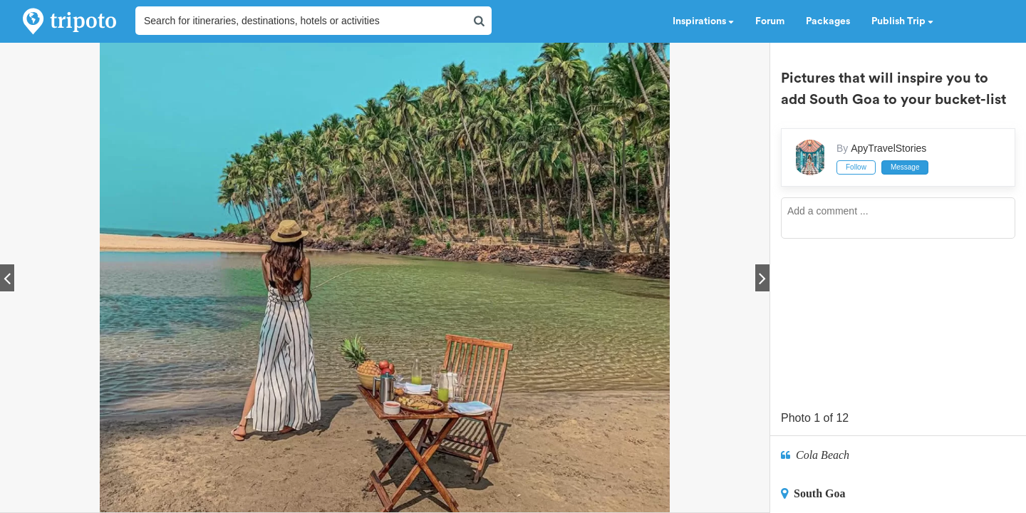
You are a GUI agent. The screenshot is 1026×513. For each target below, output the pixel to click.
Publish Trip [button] (902, 21)
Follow (856, 167)
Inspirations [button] (703, 21)
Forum (769, 21)
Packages (828, 21)
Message (905, 167)
